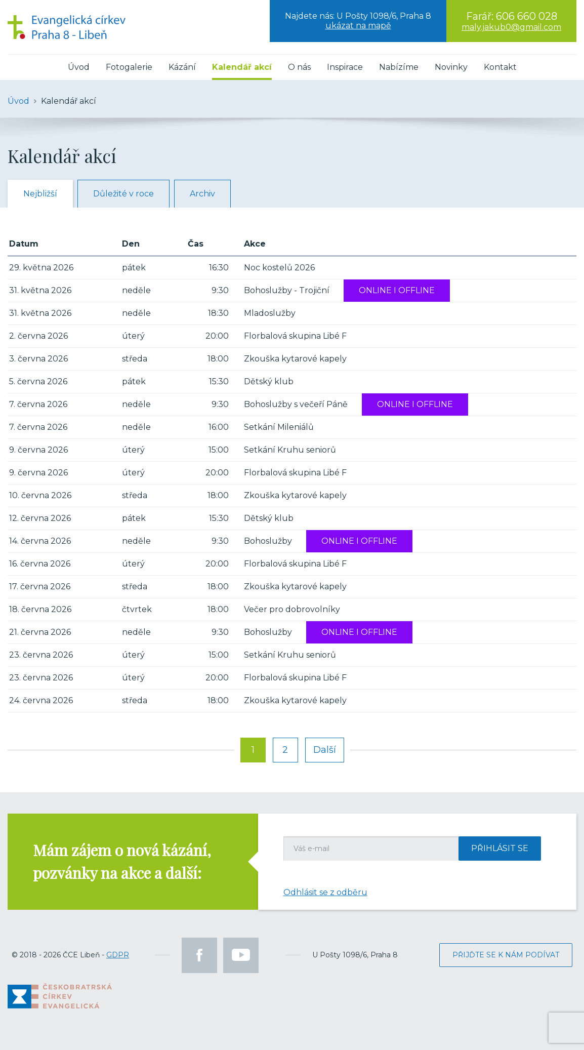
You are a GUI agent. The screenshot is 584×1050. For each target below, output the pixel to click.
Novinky (451, 67)
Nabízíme (399, 67)
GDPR (117, 954)
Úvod (79, 67)
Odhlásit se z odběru (325, 892)
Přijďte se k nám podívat (505, 954)
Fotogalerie (129, 67)
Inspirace (345, 67)
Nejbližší (40, 193)
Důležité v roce (123, 193)
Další (324, 749)
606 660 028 (526, 16)
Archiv (202, 193)
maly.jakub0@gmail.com (511, 27)
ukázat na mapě (358, 25)
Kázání (182, 67)
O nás (299, 67)
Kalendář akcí (242, 67)
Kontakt (500, 67)
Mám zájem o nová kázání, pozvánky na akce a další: (122, 861)
